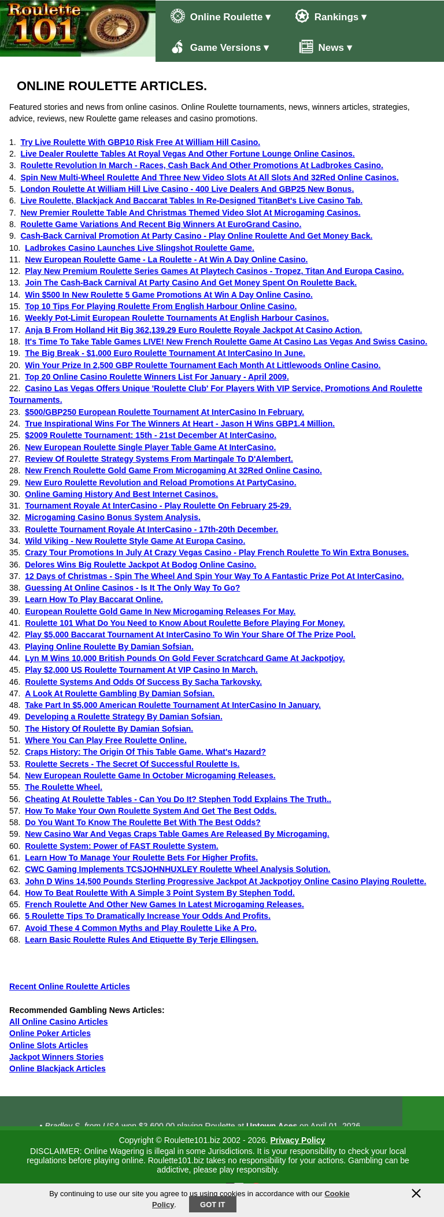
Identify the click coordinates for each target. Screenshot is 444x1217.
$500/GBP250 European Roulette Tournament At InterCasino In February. (164, 412)
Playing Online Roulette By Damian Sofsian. (109, 646)
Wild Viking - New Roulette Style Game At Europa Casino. (135, 541)
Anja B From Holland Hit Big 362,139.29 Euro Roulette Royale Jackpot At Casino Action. (193, 330)
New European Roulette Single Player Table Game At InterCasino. (150, 447)
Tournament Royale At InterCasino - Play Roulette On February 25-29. (158, 505)
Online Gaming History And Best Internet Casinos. (121, 494)
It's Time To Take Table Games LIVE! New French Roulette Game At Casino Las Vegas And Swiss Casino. (226, 341)
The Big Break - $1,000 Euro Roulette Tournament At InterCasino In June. (165, 353)
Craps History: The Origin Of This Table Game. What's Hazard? (145, 751)
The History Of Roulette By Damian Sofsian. (109, 728)
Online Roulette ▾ (221, 16)
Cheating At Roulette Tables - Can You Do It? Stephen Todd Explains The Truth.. (178, 799)
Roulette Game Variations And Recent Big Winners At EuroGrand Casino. (160, 224)
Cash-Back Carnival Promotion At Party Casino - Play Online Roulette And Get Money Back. (196, 235)
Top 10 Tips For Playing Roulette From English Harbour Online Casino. (161, 306)
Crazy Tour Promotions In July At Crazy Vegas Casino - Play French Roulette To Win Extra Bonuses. (217, 552)
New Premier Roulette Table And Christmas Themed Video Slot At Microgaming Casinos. (190, 212)
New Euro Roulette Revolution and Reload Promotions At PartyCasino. (160, 482)
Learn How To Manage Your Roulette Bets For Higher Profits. (141, 857)
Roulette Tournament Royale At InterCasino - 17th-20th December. (151, 529)
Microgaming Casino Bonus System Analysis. (113, 517)
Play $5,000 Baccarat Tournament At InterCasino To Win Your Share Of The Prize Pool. (190, 634)
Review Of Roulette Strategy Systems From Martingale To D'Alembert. (159, 458)
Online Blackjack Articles (57, 1068)
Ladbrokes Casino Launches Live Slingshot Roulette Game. (139, 248)
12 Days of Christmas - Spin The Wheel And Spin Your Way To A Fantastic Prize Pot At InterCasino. (214, 576)
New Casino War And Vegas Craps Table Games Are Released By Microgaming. (177, 833)
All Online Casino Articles (58, 1021)
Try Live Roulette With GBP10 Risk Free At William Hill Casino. (140, 142)
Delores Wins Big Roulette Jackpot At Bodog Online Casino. (140, 564)
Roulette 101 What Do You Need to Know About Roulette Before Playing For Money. (185, 623)
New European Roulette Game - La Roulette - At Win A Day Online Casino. (166, 259)
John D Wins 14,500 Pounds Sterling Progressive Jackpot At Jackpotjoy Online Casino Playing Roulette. (225, 881)
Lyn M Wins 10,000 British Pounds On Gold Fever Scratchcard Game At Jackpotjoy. (185, 658)
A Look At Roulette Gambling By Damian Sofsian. (119, 693)
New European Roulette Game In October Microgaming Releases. (150, 775)
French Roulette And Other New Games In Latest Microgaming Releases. (164, 904)
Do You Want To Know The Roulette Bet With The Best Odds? (143, 822)
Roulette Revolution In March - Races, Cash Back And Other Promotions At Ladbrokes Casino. (201, 165)
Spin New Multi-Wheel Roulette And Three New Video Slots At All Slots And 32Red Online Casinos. (209, 177)
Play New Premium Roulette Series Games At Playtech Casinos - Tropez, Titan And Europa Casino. (214, 271)
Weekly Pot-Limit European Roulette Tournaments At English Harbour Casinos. (177, 317)
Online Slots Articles (48, 1045)
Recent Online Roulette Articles (69, 986)
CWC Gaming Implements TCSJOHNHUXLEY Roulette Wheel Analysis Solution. (177, 869)
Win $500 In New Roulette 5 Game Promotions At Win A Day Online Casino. (169, 294)
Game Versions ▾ (220, 46)
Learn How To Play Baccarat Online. (94, 599)
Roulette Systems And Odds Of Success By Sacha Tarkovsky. (143, 682)
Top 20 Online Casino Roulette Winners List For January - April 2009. (157, 376)
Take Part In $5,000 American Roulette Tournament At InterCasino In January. (173, 705)
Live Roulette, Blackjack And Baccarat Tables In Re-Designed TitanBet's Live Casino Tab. (191, 200)
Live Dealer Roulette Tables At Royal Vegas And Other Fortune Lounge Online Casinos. (187, 153)
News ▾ (319, 46)
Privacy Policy (297, 1140)
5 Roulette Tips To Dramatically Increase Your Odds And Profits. (148, 916)
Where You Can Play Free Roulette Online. (106, 740)
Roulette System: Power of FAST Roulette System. (122, 846)
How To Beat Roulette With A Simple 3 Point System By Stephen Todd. (160, 892)
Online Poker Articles (50, 1033)
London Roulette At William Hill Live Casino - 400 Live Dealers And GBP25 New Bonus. (187, 189)
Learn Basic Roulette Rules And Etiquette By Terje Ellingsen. (141, 939)
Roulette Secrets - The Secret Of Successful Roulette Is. (132, 764)
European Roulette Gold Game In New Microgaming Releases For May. (160, 611)
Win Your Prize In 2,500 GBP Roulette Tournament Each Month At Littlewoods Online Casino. (202, 365)
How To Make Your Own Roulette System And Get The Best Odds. (150, 810)
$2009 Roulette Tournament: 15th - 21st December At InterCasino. (150, 435)
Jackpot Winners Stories (56, 1057)
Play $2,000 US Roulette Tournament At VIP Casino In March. (141, 669)
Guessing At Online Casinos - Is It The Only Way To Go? (132, 587)
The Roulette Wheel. (63, 787)
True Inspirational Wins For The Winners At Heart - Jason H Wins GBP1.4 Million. (180, 423)
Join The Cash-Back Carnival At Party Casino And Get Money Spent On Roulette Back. (191, 282)
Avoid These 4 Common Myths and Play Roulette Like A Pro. (141, 928)
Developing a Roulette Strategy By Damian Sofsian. (124, 716)
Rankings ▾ (331, 16)
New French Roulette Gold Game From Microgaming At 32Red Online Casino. (173, 470)
